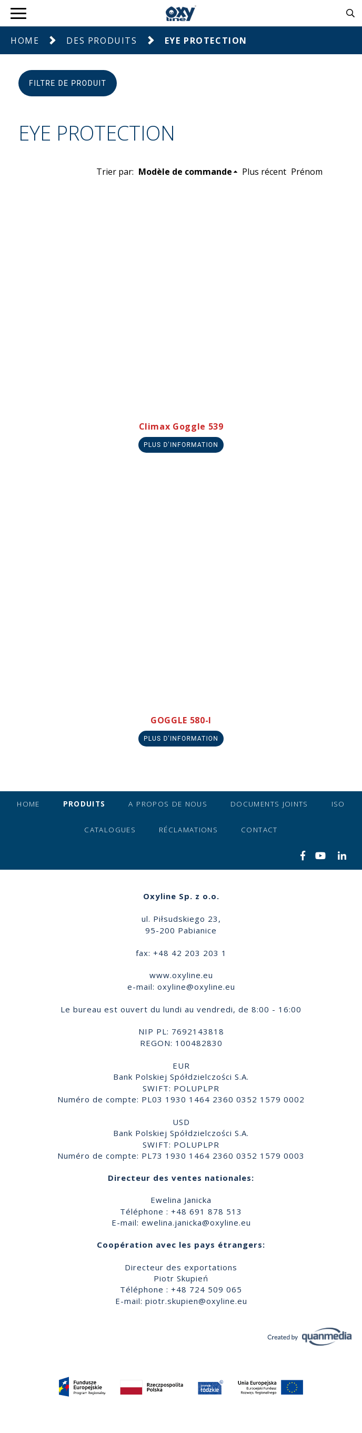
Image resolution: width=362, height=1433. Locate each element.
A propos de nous (167, 804)
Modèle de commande (185, 171)
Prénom (307, 171)
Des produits (101, 40)
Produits (84, 804)
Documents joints (269, 804)
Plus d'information (181, 445)
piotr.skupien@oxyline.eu (196, 1301)
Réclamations (188, 829)
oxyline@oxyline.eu (196, 986)
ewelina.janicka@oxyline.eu (196, 1222)
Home (25, 40)
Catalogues (110, 829)
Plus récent (264, 171)
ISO (338, 804)
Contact (259, 829)
